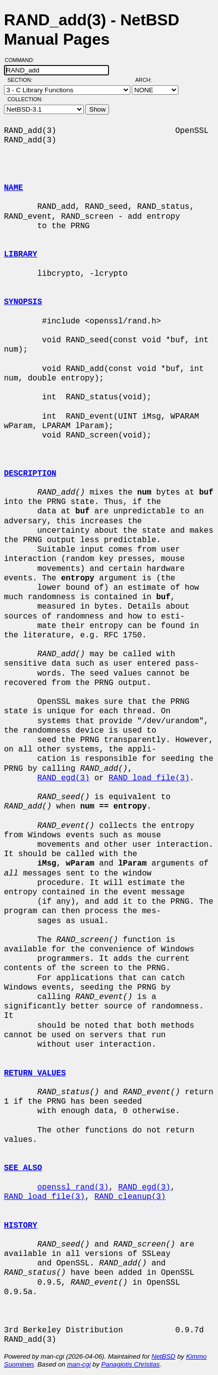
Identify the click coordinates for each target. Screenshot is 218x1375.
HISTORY (20, 1225)
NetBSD (163, 1356)
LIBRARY (20, 254)
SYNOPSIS (23, 302)
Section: (22, 80)
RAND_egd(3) (63, 778)
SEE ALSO (23, 1168)
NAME (13, 188)
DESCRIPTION (30, 473)
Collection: (25, 99)
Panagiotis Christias (130, 1364)
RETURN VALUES (35, 1073)
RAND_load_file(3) (149, 778)
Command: (22, 60)
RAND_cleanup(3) (129, 1196)
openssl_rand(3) (73, 1187)
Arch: (148, 80)
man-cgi (78, 1364)
